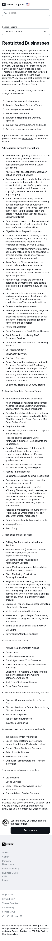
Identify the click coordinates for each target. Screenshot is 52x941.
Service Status (8, 912)
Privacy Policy (8, 899)
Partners (6, 861)
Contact (6, 856)
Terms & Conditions (10, 903)
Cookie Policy (8, 907)
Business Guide (10, 872)
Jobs (4, 876)
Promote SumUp (10, 868)
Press (5, 880)
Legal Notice (7, 894)
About (5, 852)
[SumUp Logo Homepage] (8, 4)
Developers (8, 864)
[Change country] (28, 4)
